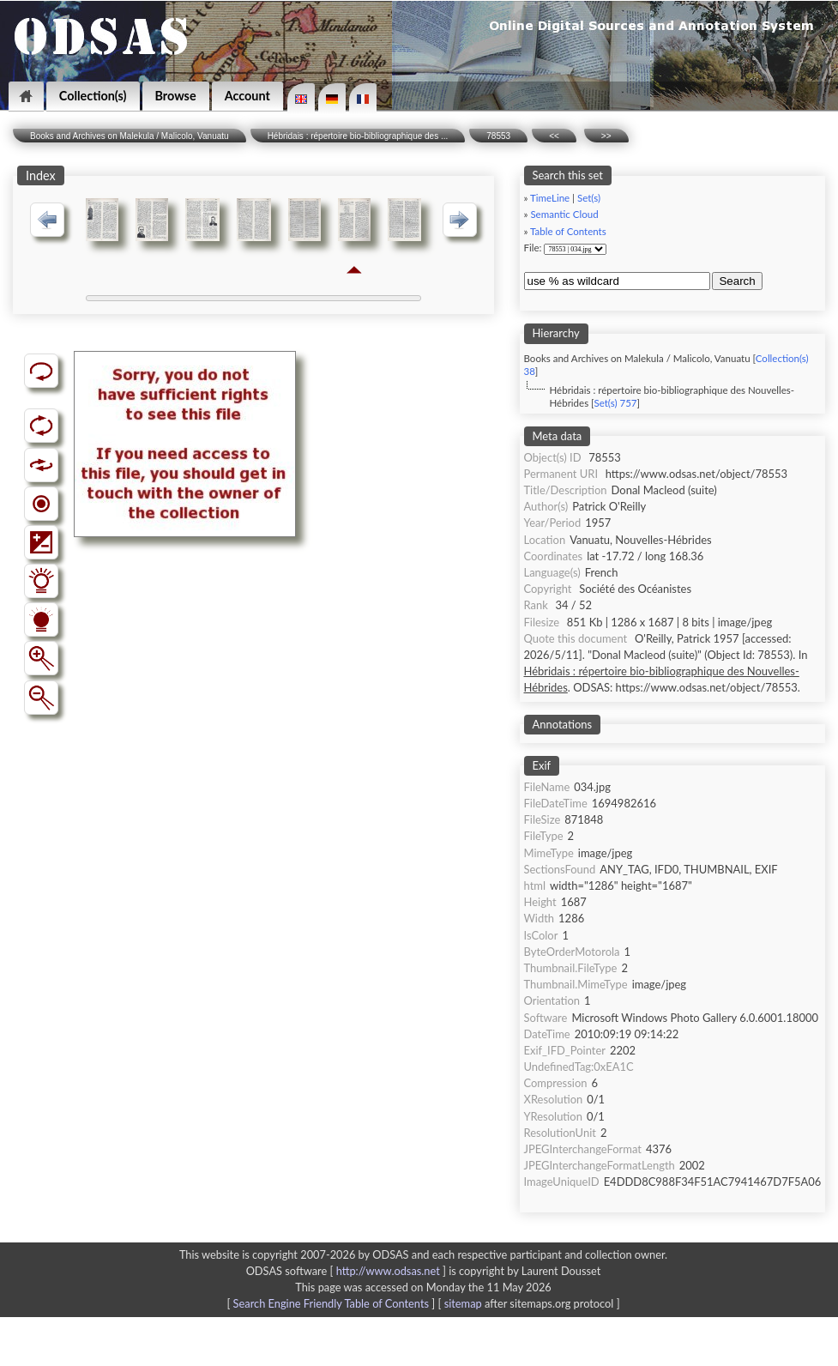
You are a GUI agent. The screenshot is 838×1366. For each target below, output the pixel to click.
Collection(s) (93, 95)
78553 (498, 136)
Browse (175, 95)
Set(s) (588, 197)
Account (247, 95)
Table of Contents (568, 231)
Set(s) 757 (615, 402)
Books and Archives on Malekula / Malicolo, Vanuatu (129, 136)
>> (606, 136)
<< (554, 136)
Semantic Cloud (564, 214)
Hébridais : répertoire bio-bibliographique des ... (358, 136)
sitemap (463, 1303)
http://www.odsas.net (388, 1271)
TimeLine (550, 197)
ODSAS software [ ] (347, 1271)
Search (737, 281)
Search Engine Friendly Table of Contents (331, 1303)
